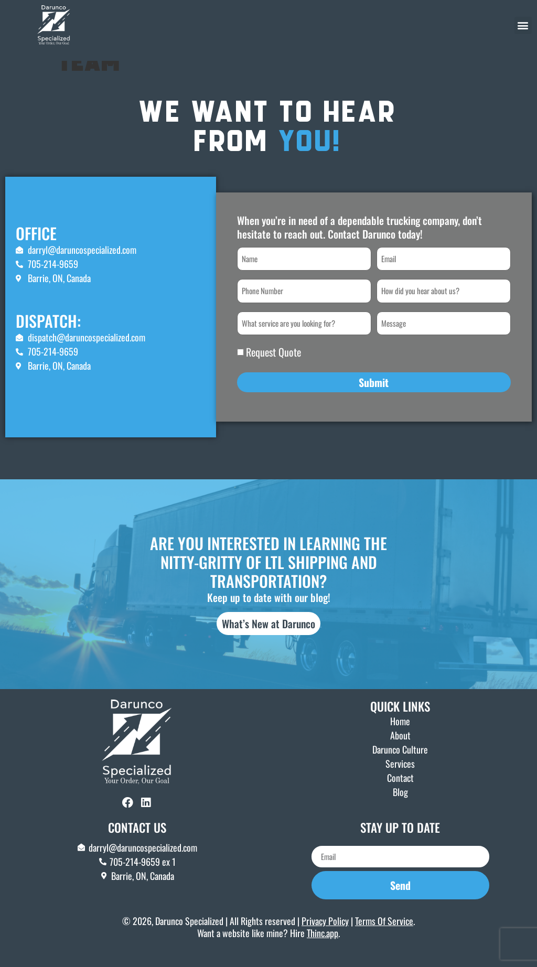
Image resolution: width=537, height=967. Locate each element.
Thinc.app (322, 948)
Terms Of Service (384, 935)
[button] (523, 25)
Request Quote (273, 367)
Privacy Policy (325, 935)
